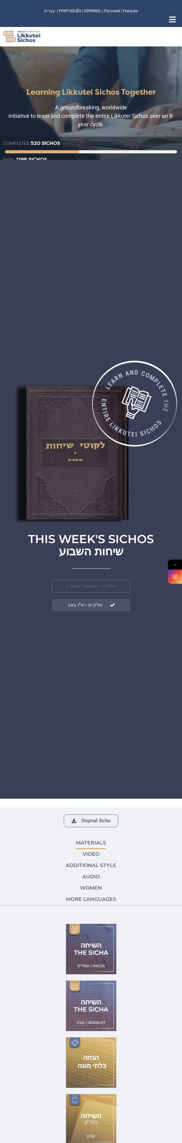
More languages (91, 899)
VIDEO (91, 854)
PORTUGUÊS (70, 10)
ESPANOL (92, 10)
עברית (49, 10)
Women (91, 888)
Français (130, 10)
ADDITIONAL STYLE (91, 865)
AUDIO (91, 877)
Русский (112, 10)
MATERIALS (91, 843)
